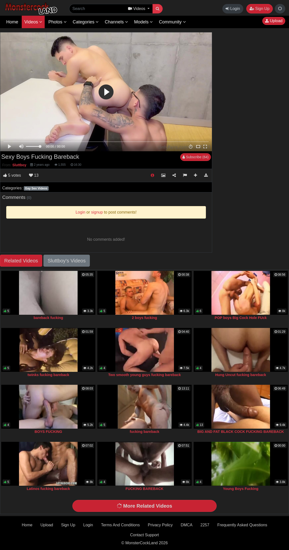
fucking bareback (144, 432)
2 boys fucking (144, 318)
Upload (274, 21)
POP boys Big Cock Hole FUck (241, 318)
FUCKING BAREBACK (144, 489)
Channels (116, 21)
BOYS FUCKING (48, 432)
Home (12, 21)
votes (12, 175)
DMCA (186, 525)
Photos (57, 21)
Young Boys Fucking (240, 489)
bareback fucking (48, 318)
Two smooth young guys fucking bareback (144, 375)
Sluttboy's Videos (67, 260)
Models (143, 21)
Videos (33, 21)
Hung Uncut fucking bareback (240, 375)
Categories (86, 21)
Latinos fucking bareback (48, 489)
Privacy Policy (160, 525)
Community (172, 21)
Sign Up (259, 8)
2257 (204, 525)
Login (233, 8)
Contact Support (144, 535)
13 (33, 175)
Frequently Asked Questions (242, 525)
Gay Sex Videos (36, 188)
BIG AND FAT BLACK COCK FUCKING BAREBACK (240, 432)
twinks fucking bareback (48, 375)
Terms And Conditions (120, 525)
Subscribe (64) (195, 157)
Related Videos (21, 260)
